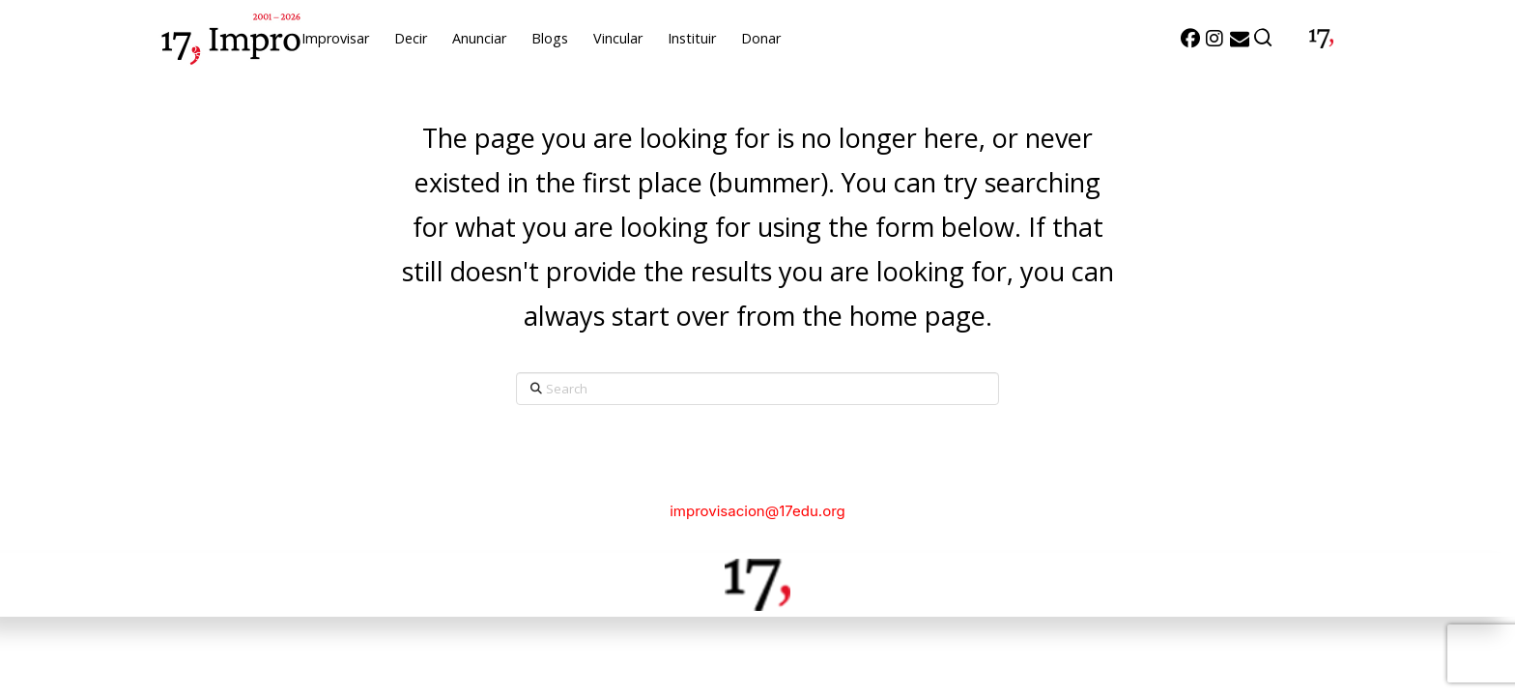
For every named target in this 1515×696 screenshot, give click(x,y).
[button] (1263, 38)
